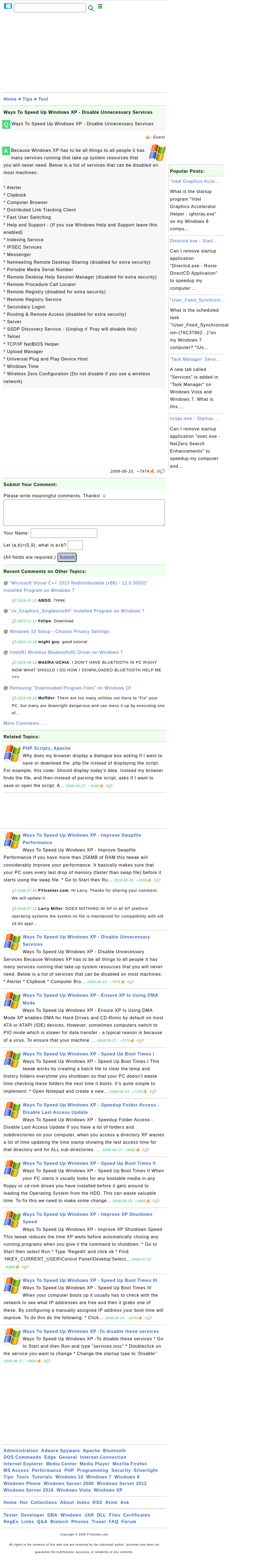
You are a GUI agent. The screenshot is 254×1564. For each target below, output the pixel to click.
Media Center (61, 1469)
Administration (21, 1456)
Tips (28, 99)
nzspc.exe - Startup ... (194, 418)
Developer (32, 1520)
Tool (44, 99)
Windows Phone (22, 1489)
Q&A (42, 1527)
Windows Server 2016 (29, 1495)
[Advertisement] (84, 54)
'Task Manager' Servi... (195, 359)
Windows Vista (74, 1495)
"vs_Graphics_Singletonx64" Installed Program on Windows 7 (77, 616)
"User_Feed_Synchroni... (197, 300)
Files (114, 1520)
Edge (50, 1462)
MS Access (16, 1476)
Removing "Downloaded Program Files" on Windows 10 (70, 693)
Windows (70, 1520)
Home (10, 99)
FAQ (114, 1527)
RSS (98, 1508)
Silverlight (146, 1476)
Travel (99, 1527)
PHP (69, 1476)
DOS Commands (22, 1462)
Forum (128, 1527)
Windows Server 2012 (122, 1489)
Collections (44, 1508)
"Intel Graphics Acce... (194, 181)
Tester (11, 1520)
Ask (124, 1508)
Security (121, 1476)
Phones (80, 1527)
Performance (47, 1476)
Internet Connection (103, 1462)
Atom (111, 1508)
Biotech (60, 1527)
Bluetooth (114, 1456)
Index (83, 1508)
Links (27, 1527)
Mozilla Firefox (130, 1469)
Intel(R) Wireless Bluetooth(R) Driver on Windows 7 (66, 657)
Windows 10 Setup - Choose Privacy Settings (59, 637)
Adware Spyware (60, 1456)
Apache (91, 1456)
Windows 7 (99, 1482)
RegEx (11, 1527)
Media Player (95, 1469)
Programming (93, 1476)
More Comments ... (24, 728)
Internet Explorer (23, 1469)
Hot (24, 1508)
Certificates (136, 1520)
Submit (67, 562)
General (68, 1462)
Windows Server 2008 (69, 1489)
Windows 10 (69, 1482)
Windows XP (108, 1495)
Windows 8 (126, 1482)
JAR (89, 1520)
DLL (101, 1520)
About (67, 1508)
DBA (52, 1520)
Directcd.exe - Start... (193, 241)
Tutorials (42, 1482)
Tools (22, 1482)
